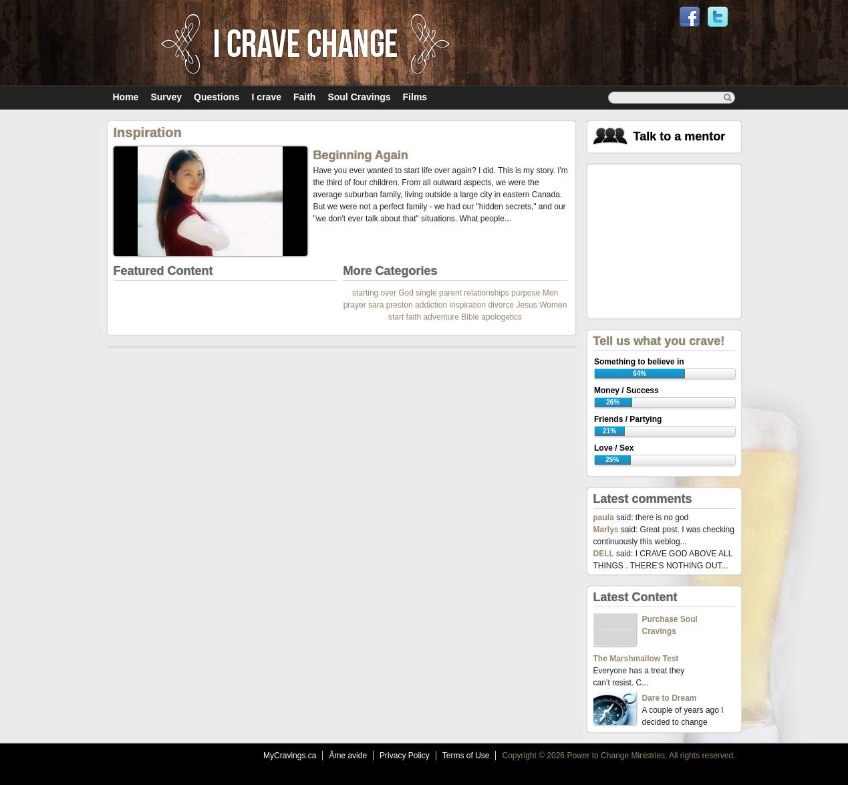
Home (126, 97)
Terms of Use (466, 755)
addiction (431, 305)
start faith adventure (423, 317)
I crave (266, 97)
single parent (439, 293)
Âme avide (348, 755)
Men (550, 293)
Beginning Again (360, 155)
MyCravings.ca (289, 755)
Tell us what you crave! (659, 341)
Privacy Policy (405, 755)
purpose (525, 293)
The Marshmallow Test (636, 658)
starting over (374, 293)
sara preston (390, 305)
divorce (501, 305)
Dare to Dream (669, 698)
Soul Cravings (358, 97)
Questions (216, 97)
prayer (354, 305)
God (406, 293)
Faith (304, 97)
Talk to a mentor (679, 136)
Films (415, 97)
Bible (470, 317)
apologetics (501, 317)
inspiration (467, 305)
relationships (486, 293)
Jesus (527, 305)
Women (553, 305)
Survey (166, 97)
